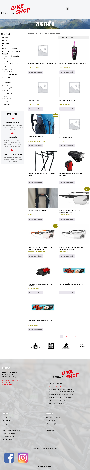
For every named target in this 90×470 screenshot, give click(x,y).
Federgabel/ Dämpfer (11, 56)
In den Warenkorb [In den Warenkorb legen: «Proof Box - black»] (35, 109)
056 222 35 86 (7, 382)
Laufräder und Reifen (12, 74)
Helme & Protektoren (10, 48)
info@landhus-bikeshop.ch (11, 380)
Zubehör (5, 54)
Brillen (6, 66)
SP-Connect (8, 82)
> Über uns (7, 417)
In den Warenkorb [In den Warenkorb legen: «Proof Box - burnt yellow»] (67, 109)
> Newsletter (7, 440)
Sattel (6, 96)
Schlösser (7, 99)
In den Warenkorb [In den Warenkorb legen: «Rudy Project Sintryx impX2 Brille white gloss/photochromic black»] (67, 256)
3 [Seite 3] (48, 336)
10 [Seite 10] (58, 336)
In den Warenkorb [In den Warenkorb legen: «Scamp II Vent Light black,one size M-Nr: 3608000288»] (35, 293)
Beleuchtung (8, 101)
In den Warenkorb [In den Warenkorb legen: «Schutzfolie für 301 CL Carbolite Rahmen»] (35, 329)
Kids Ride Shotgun (10, 72)
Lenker (6, 85)
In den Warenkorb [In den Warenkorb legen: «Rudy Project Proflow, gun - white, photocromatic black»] (67, 219)
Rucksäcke (8, 93)
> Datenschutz (8, 427)
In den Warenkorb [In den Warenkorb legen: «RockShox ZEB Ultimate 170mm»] (35, 219)
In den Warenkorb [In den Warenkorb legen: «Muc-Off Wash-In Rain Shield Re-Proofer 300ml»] (35, 72)
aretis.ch (49, 466)
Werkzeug (7, 59)
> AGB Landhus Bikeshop (11, 430)
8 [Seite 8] (53, 336)
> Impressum (7, 424)
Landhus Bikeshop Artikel (11, 51)
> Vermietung (50, 430)
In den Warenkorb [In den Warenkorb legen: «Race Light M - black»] (67, 146)
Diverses (7, 104)
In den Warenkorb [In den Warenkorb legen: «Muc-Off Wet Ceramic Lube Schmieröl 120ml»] (67, 72)
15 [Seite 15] (72, 336)
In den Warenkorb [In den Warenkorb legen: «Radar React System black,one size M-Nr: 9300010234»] (67, 182)
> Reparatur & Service (53, 417)
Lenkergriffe (8, 88)
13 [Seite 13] (67, 336)
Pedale (6, 91)
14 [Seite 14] (69, 336)
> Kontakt (6, 420)
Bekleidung (6, 43)
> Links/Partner (8, 436)
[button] (67, 8)
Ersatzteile (6, 46)
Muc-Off (7, 77)
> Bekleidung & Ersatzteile (55, 424)
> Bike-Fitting (50, 420)
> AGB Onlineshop (9, 433)
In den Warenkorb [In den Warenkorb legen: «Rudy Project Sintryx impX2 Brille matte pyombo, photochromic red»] (35, 256)
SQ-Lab (5, 38)
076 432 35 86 (7, 384)
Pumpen (7, 80)
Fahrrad (5, 40)
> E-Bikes (49, 427)
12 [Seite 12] (64, 336)
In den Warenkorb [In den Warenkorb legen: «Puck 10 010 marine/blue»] (35, 146)
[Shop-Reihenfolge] (73, 37)
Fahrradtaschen (9, 69)
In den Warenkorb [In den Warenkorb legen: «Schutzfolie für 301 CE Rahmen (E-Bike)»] (67, 293)
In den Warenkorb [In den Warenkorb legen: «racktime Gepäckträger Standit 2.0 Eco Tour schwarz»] (35, 182)
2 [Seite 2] (46, 336)
